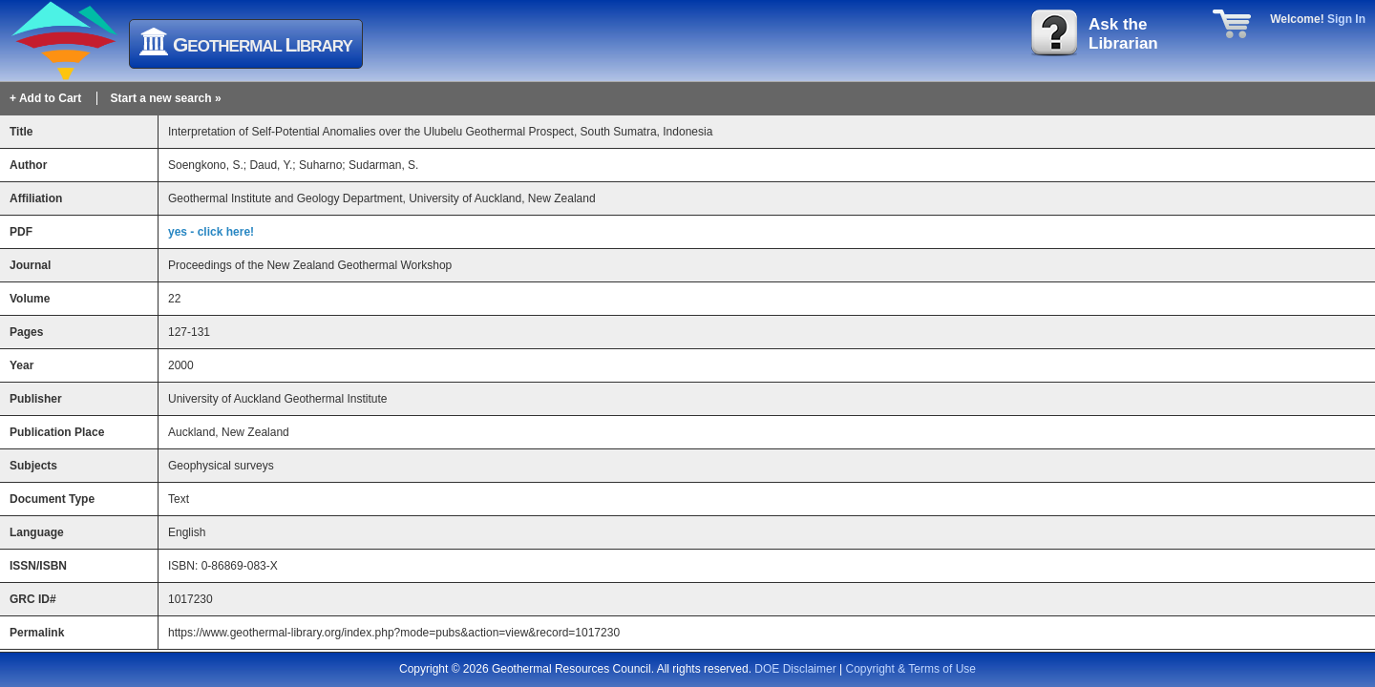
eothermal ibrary (262, 44)
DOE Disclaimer (795, 669)
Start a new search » (166, 98)
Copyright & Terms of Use (911, 669)
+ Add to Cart (45, 98)
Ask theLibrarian (1123, 33)
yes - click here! (211, 232)
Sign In (1346, 19)
